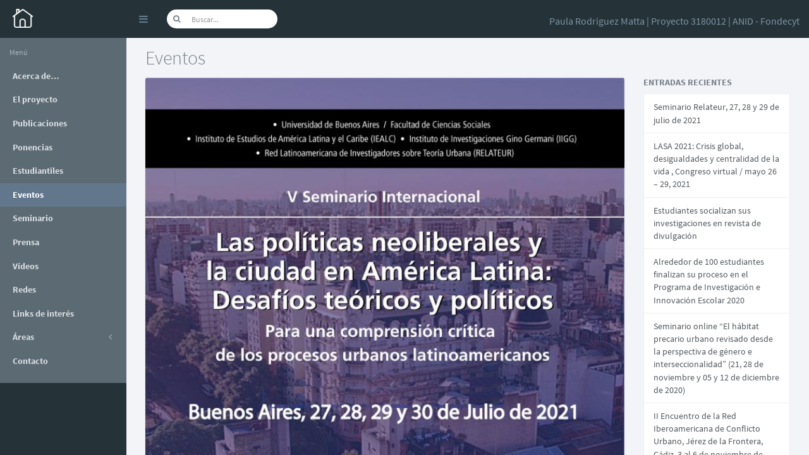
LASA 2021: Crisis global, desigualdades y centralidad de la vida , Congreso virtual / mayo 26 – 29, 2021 (716, 163)
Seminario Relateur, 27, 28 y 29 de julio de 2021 (716, 112)
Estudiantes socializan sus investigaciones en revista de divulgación (707, 220)
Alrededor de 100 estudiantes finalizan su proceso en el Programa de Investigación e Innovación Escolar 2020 (709, 276)
